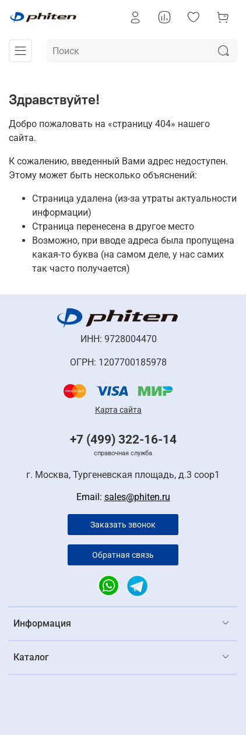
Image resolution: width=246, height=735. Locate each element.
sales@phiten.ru (137, 496)
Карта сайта (118, 409)
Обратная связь (123, 555)
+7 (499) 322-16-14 (123, 439)
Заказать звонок (123, 524)
